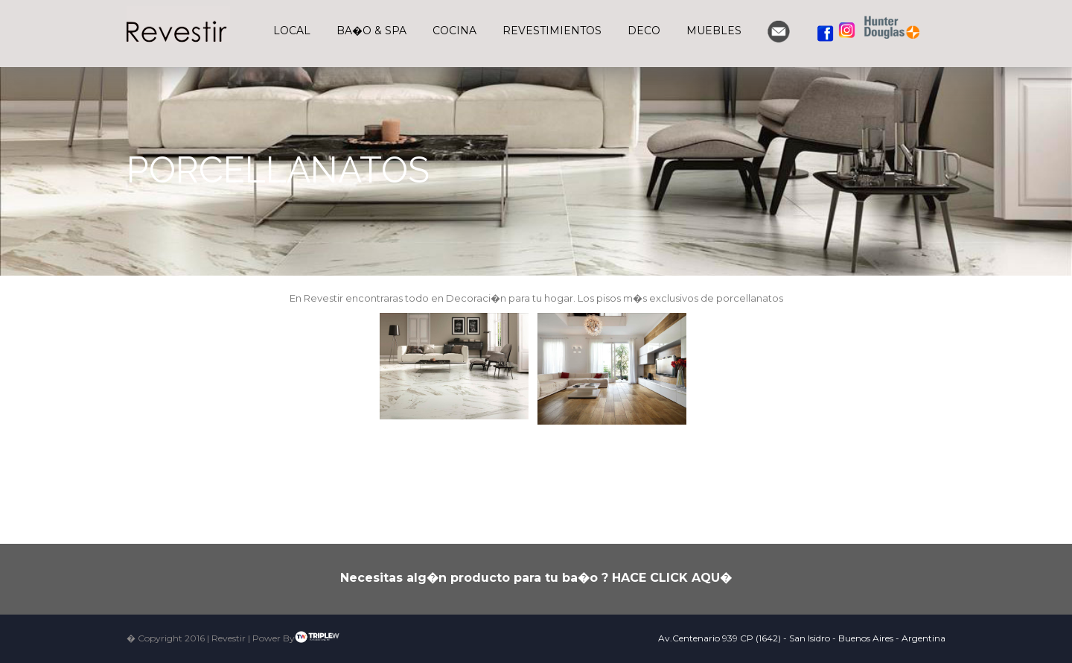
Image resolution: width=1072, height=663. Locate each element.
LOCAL (291, 30)
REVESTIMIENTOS (552, 30)
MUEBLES (713, 30)
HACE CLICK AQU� (672, 578)
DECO (644, 30)
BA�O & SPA (371, 30)
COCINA (454, 30)
